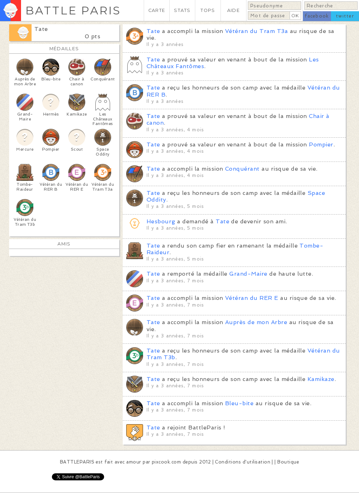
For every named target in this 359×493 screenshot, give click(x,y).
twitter (345, 16)
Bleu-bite (239, 403)
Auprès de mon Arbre (256, 322)
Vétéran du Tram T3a (256, 31)
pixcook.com (166, 462)
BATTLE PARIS (73, 10)
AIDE (233, 10)
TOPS (208, 10)
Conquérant (242, 168)
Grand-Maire (248, 273)
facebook (317, 16)
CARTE (156, 10)
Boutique (288, 462)
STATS (182, 10)
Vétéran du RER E (251, 298)
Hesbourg (161, 221)
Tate (41, 29)
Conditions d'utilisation (242, 462)
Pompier (321, 144)
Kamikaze (320, 379)
